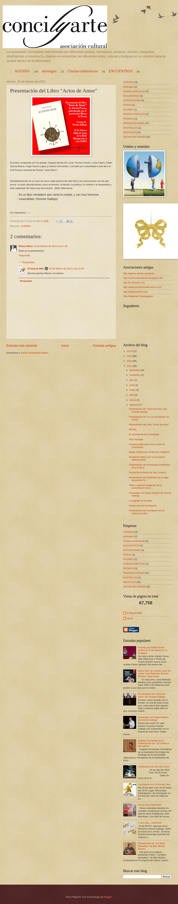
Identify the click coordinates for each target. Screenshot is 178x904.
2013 (130, 361)
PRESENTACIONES (133, 123)
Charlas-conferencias (82, 71)
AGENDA (22, 71)
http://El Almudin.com (134, 282)
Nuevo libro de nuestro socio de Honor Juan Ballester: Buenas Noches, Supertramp (154, 673)
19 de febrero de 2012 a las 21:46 (66, 268)
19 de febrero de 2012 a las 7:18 (50, 246)
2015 (130, 351)
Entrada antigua (104, 345)
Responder (24, 255)
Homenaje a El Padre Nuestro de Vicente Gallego (153, 718)
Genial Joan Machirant (149, 804)
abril (131, 395)
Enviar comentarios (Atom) (34, 352)
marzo (132, 400)
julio (131, 380)
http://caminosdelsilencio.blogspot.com (143, 278)
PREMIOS (128, 118)
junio (132, 385)
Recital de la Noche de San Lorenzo (147, 472)
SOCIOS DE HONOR (134, 137)
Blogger (108, 897)
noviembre (135, 375)
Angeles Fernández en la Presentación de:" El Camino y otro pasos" (153, 743)
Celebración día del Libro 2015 (153, 766)
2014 (130, 356)
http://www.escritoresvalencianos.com (142, 287)
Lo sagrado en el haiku (140, 500)
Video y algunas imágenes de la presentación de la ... (145, 486)
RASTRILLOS (130, 128)
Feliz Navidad (136, 439)
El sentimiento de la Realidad (144, 434)
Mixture (132, 429)
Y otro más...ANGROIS (150, 822)
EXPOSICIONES (132, 100)
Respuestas (28, 262)
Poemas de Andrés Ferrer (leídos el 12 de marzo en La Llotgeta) (152, 650)
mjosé (130, 618)
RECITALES (129, 132)
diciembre (134, 370)
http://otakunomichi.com (135, 291)
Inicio (65, 345)
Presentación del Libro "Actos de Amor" (149, 424)
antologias (49, 71)
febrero (133, 404)
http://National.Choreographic (138, 296)
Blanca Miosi (26, 246)
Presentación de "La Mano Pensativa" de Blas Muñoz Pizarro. (151, 846)
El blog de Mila (36, 268)
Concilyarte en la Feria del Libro (154, 784)
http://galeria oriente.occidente (138, 273)
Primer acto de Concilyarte (142, 505)
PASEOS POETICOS (134, 114)
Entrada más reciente (21, 345)
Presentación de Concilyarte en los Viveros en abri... (147, 512)
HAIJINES (128, 109)
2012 (130, 366)
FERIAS (127, 105)
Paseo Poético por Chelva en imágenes (149, 452)
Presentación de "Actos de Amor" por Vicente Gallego (151, 695)
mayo (132, 390)
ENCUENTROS (121, 71)
